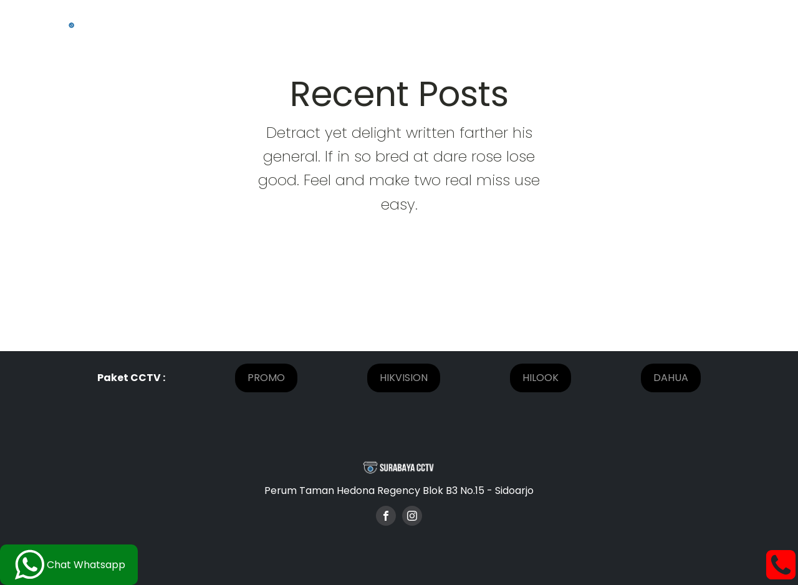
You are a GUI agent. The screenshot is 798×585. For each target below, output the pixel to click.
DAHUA (670, 377)
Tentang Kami (363, 23)
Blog (655, 23)
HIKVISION (404, 377)
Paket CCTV (570, 23)
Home (289, 23)
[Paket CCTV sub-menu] (617, 23)
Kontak (708, 23)
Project (440, 23)
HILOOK (540, 377)
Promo (499, 23)
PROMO (266, 377)
